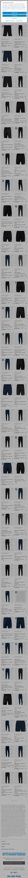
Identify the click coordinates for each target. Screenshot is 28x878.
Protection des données (10, 20)
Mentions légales (19, 20)
